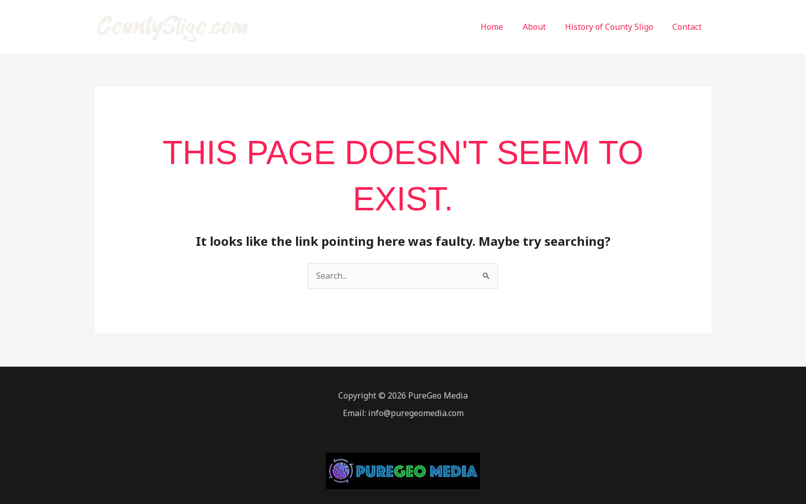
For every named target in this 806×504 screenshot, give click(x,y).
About (541, 26)
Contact (688, 26)
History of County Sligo (613, 26)
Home (501, 26)
